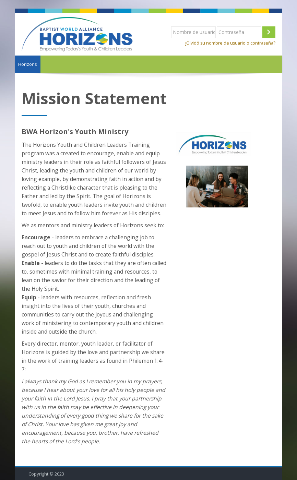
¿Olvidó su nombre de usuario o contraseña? (230, 43)
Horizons (27, 64)
